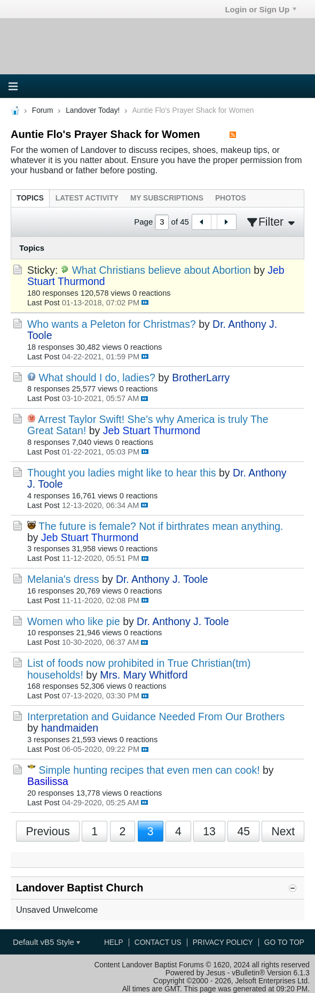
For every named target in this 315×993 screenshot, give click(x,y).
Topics (30, 198)
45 (243, 831)
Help (113, 942)
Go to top (284, 942)
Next (283, 831)
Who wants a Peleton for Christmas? (111, 324)
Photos (230, 198)
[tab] (30, 198)
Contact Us (158, 942)
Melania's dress (63, 579)
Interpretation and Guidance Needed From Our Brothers (156, 716)
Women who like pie (73, 621)
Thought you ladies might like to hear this (121, 473)
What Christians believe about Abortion (161, 270)
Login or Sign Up (260, 9)
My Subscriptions (166, 198)
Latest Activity (87, 198)
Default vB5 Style (46, 941)
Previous (48, 831)
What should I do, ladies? (96, 377)
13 (209, 831)
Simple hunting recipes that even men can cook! (148, 770)
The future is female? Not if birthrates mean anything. (160, 526)
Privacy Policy (223, 942)
